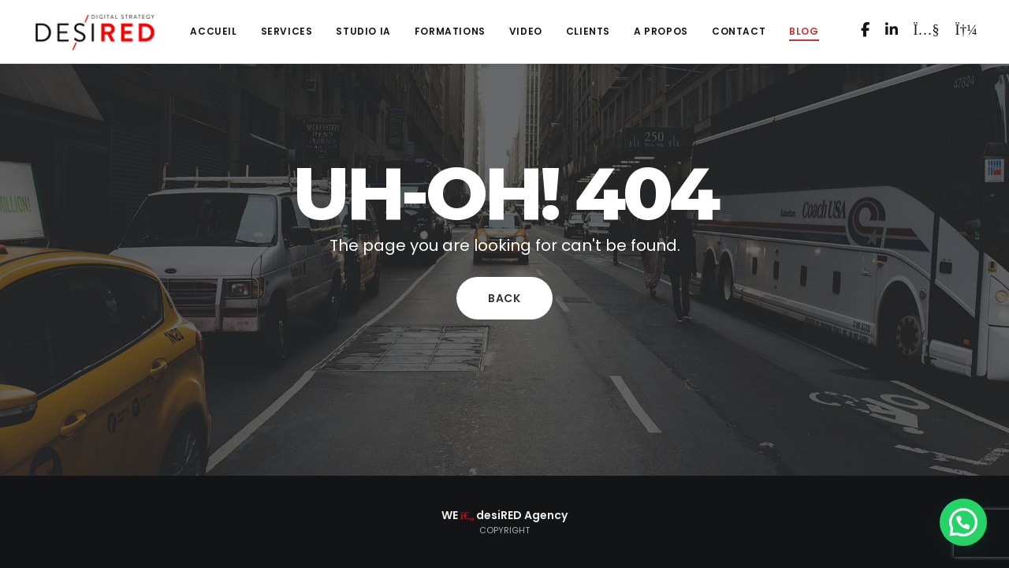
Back (504, 298)
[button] (963, 522)
